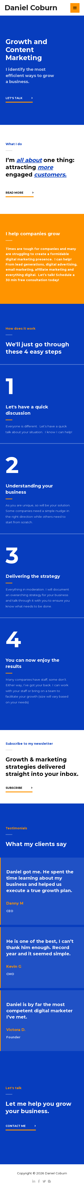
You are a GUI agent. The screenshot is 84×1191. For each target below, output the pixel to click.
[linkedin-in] (34, 1181)
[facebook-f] (39, 1181)
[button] (19, 99)
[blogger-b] (50, 1181)
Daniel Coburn (30, 7)
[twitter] (45, 1181)
